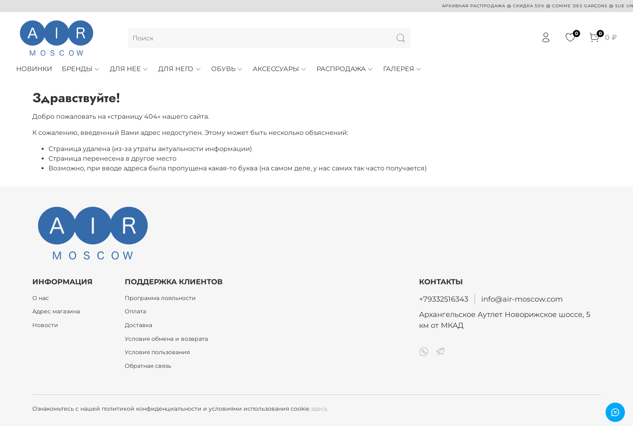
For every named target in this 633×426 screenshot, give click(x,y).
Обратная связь (148, 365)
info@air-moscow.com (522, 299)
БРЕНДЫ (81, 69)
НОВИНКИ (34, 69)
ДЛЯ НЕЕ (129, 69)
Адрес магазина (56, 311)
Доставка (138, 325)
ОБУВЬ (227, 69)
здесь (319, 408)
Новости (45, 325)
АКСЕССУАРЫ (280, 69)
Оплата (135, 311)
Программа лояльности (160, 298)
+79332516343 (443, 299)
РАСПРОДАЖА (344, 69)
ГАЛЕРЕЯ (402, 69)
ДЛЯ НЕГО (179, 69)
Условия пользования (157, 352)
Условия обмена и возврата (166, 338)
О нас (40, 298)
